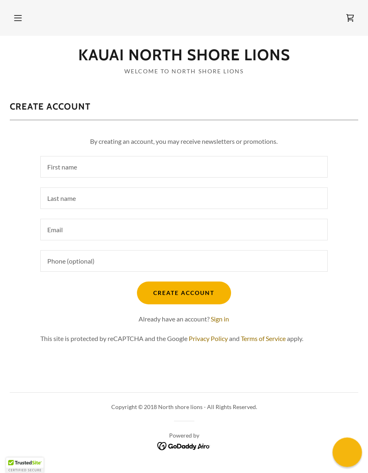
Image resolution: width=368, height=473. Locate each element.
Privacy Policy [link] (208, 338)
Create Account (183, 292)
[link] (350, 18)
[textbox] (184, 167)
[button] (18, 18)
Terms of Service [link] (263, 338)
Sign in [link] (220, 319)
